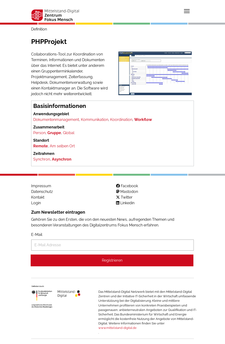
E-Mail (36, 234)
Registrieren (112, 260)
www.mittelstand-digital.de (117, 328)
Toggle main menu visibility (187, 10)
